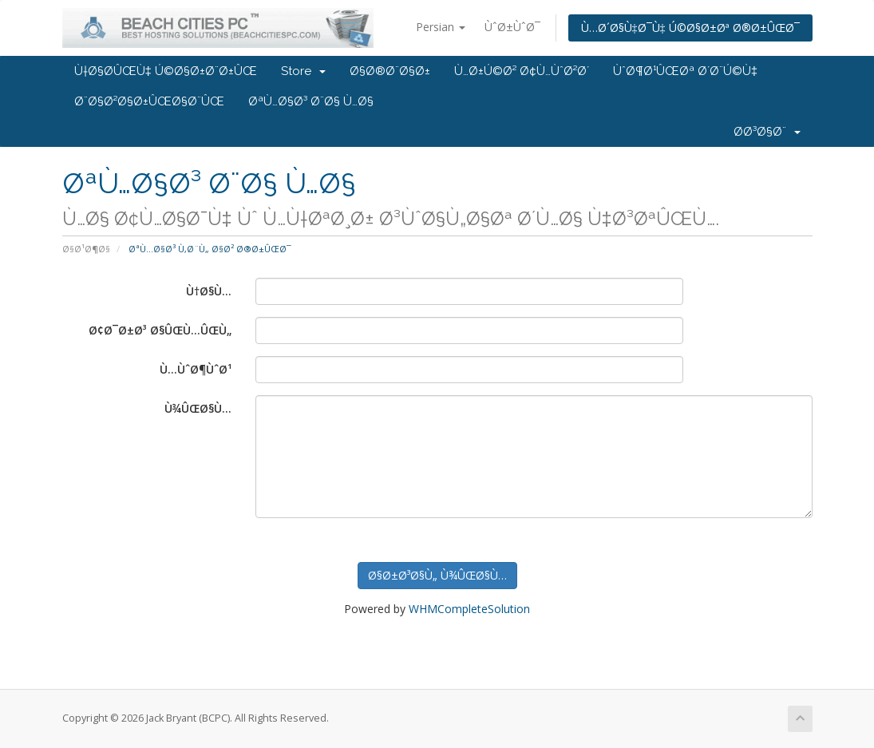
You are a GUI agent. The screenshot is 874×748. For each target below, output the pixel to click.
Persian (440, 26)
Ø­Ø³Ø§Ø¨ (767, 132)
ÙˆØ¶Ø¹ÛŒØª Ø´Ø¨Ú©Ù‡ (685, 71)
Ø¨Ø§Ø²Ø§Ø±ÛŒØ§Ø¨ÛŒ (149, 101)
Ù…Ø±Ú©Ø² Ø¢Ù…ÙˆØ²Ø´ (521, 71)
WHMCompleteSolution (469, 608)
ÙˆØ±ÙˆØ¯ (512, 26)
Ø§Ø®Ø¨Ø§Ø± (390, 71)
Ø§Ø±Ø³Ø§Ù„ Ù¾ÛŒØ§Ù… (437, 575)
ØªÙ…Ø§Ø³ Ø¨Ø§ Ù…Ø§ (311, 101)
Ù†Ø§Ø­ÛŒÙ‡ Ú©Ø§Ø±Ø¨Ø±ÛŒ (165, 71)
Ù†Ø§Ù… (208, 291)
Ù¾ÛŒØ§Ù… (197, 408)
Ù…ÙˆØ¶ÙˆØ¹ (195, 369)
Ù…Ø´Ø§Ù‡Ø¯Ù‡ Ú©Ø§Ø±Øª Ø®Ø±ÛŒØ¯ (690, 27)
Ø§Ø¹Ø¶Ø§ (86, 249)
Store (303, 71)
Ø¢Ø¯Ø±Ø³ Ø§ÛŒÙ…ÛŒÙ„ (160, 330)
